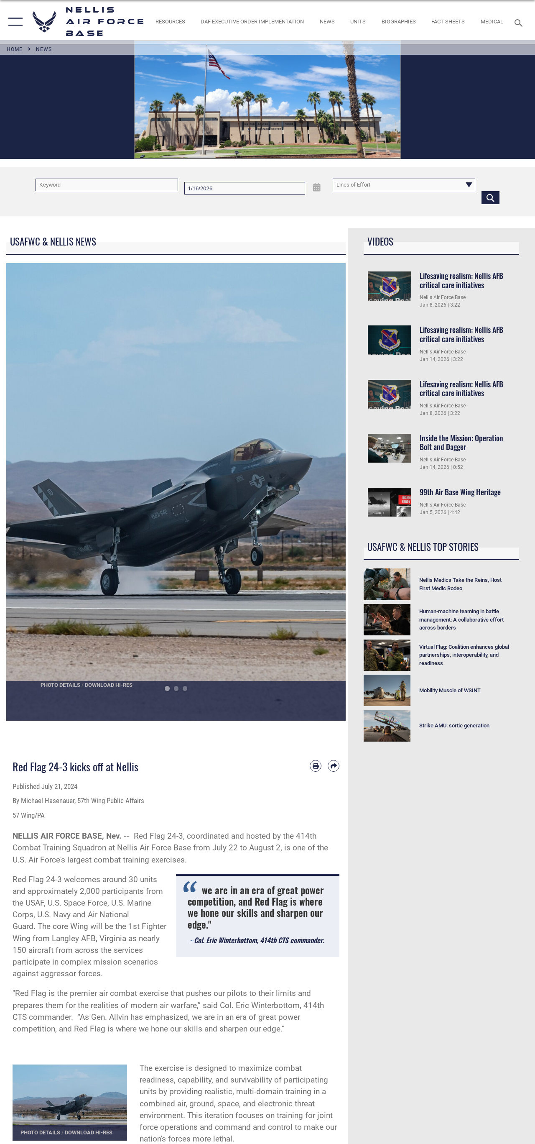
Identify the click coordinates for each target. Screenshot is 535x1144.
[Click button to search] (490, 197)
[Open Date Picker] (317, 188)
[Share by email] (333, 766)
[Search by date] (244, 188)
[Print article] (315, 766)
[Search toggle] (520, 22)
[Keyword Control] (107, 185)
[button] (13, 22)
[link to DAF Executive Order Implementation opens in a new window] (252, 22)
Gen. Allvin (109, 1017)
